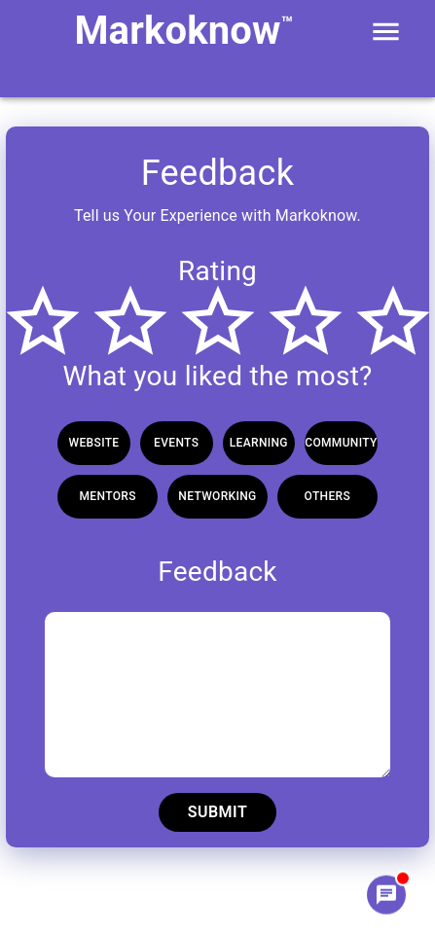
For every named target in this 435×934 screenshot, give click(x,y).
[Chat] (386, 893)
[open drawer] (386, 31)
